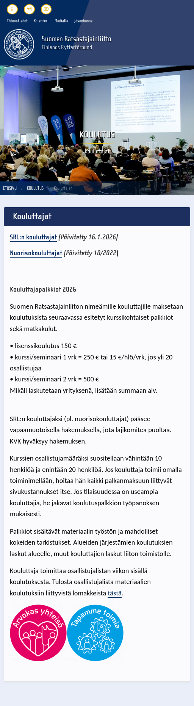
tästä (114, 593)
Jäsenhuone (83, 20)
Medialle (61, 20)
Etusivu (10, 188)
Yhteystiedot (17, 20)
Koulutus (35, 188)
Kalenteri (41, 20)
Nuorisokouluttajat (36, 253)
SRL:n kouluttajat (33, 237)
